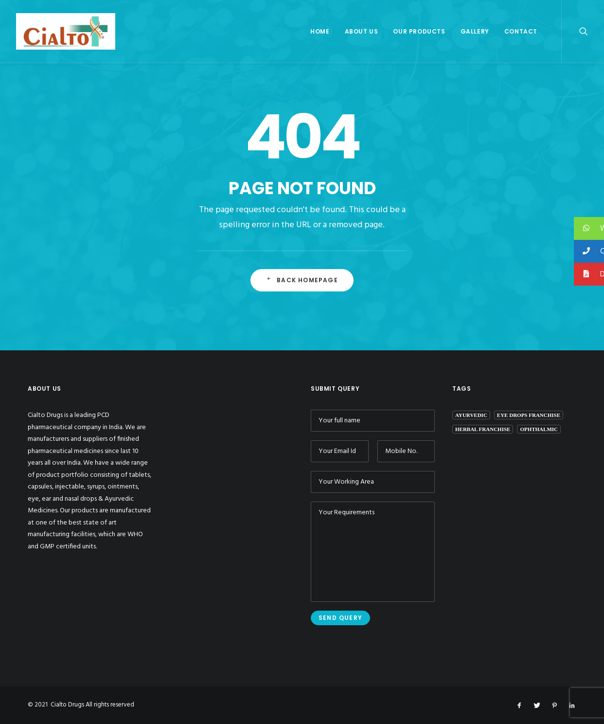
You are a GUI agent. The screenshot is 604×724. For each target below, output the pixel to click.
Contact (520, 31)
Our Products (419, 31)
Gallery (475, 31)
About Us (361, 31)
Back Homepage (302, 280)
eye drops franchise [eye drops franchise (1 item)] (528, 415)
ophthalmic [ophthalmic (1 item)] (539, 429)
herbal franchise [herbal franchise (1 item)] (482, 429)
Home (319, 31)
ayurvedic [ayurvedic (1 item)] (471, 415)
